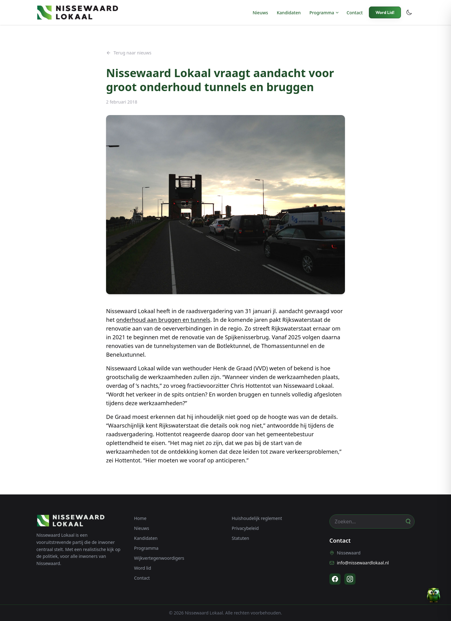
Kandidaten (289, 13)
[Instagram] (350, 579)
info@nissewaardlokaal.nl (359, 563)
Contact (354, 13)
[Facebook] (335, 579)
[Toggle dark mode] (409, 12)
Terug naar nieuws (128, 53)
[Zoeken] (407, 521)
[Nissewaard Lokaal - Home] (77, 12)
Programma (321, 13)
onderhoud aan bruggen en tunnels (163, 319)
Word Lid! (384, 12)
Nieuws (260, 13)
